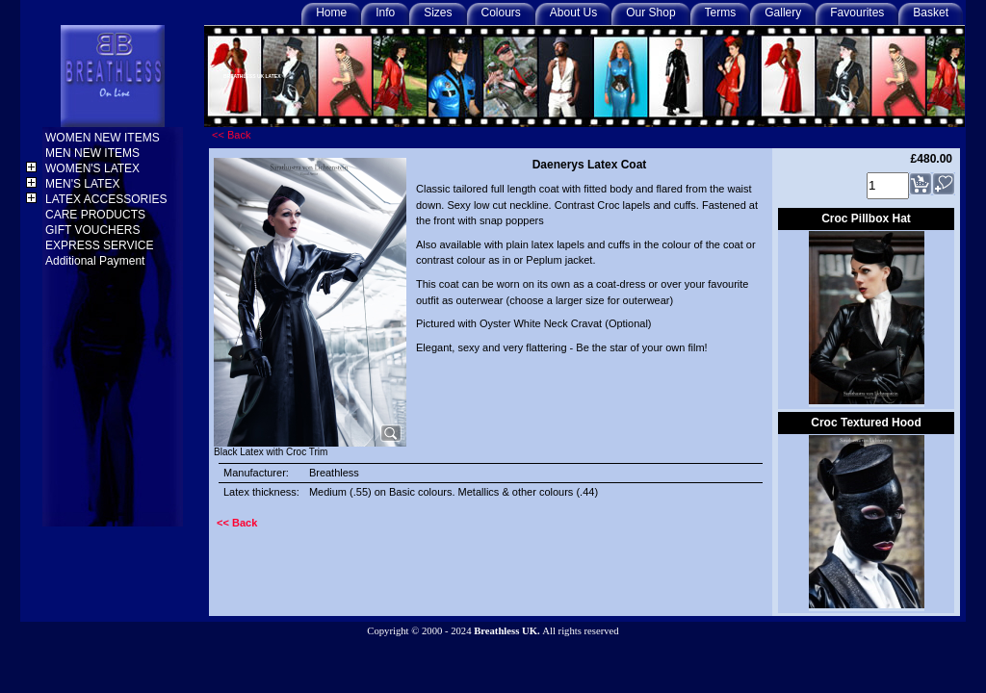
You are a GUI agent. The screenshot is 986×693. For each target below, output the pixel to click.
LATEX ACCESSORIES (107, 199)
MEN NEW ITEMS (94, 153)
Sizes (438, 12)
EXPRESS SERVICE (101, 245)
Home (331, 12)
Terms (721, 12)
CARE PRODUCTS (96, 214)
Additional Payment (96, 261)
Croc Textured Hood (866, 422)
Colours (501, 12)
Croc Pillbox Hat (866, 218)
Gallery (783, 12)
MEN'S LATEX (84, 184)
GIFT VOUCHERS (94, 230)
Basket (930, 12)
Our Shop (650, 12)
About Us (573, 12)
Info (385, 12)
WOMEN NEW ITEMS (104, 137)
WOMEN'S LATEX (94, 168)
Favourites (857, 12)
